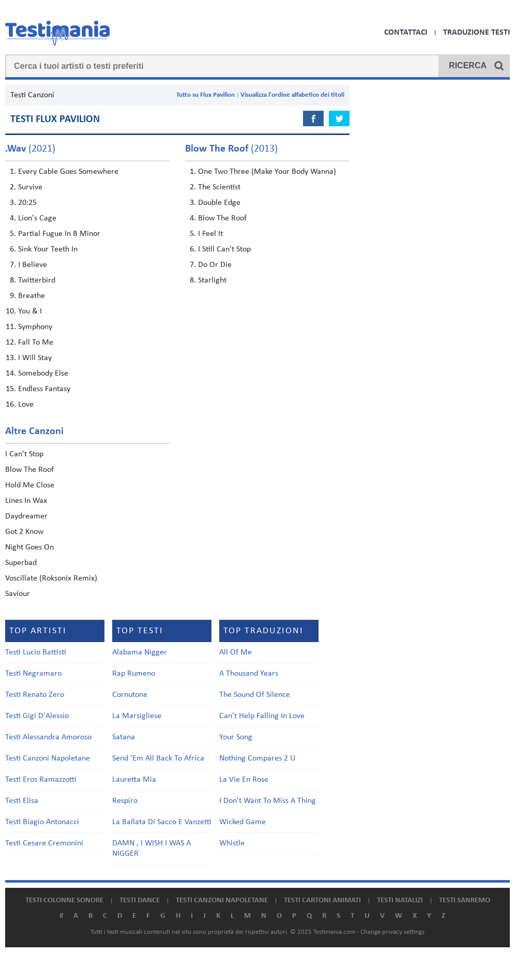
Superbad (21, 563)
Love (26, 404)
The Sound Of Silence (254, 695)
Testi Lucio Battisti (35, 652)
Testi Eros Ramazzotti (41, 780)
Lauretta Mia (134, 780)
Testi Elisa (21, 801)
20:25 (27, 203)
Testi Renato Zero (34, 695)
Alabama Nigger (139, 652)
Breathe (31, 296)
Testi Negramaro (33, 673)
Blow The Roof (222, 218)
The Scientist (219, 187)
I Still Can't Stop (224, 249)
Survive (30, 187)
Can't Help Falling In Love (262, 716)
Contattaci (405, 32)
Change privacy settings (392, 932)
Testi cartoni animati (322, 900)
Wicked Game (242, 822)
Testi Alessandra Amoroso (48, 737)
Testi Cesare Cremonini (44, 843)
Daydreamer (26, 516)
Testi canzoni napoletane (222, 900)
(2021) (30, 149)
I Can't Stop (24, 454)
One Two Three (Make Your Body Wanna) (267, 172)
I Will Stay (35, 358)
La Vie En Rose (243, 780)
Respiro (125, 801)
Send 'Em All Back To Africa (158, 758)
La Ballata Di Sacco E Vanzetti (161, 822)
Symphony (35, 327)
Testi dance (139, 900)
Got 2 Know (24, 532)
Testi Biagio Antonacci (42, 822)
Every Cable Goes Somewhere (68, 172)
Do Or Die (215, 265)
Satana (123, 737)
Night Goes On (29, 547)
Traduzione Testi (476, 32)
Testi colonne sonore (64, 900)
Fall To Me (35, 342)
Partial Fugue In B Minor (59, 234)
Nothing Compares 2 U (257, 758)
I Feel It (210, 234)
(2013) (231, 149)
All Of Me (235, 652)
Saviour (17, 594)
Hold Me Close (29, 485)
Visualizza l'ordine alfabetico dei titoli (292, 95)
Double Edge (219, 203)
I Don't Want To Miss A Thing (267, 801)
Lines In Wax (26, 501)
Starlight (212, 280)
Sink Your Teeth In (48, 249)
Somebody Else (43, 373)
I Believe (32, 265)
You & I (30, 311)
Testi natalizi (400, 900)
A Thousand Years (248, 673)
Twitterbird (36, 280)
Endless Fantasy (44, 389)
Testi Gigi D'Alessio (37, 716)
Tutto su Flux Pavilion (205, 95)
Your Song (235, 737)
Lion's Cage (37, 218)
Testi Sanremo (464, 900)
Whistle (232, 843)
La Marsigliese (136, 716)
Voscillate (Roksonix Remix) (51, 578)
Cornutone (129, 695)
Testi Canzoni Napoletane (47, 758)
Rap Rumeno (133, 673)
